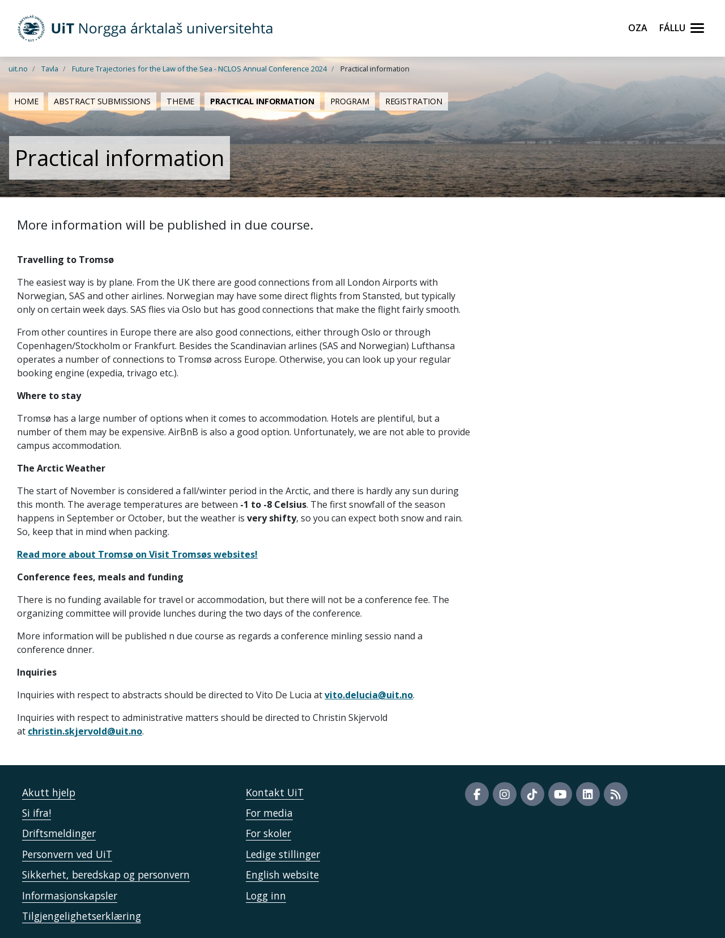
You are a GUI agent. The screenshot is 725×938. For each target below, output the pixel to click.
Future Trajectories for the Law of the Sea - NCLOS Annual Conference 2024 (199, 68)
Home (26, 101)
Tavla (49, 68)
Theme (180, 101)
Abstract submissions (102, 101)
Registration (413, 101)
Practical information (262, 101)
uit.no (18, 68)
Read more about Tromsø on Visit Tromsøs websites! (137, 554)
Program (349, 101)
